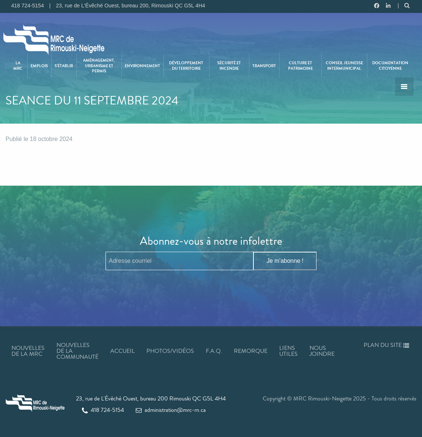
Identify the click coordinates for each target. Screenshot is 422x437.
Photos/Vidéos (170, 351)
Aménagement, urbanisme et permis (99, 65)
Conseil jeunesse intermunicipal (344, 65)
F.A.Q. (214, 351)
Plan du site (386, 345)
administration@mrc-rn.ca (171, 410)
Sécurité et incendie (229, 65)
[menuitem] (18, 66)
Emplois (39, 66)
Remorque (250, 351)
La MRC (18, 65)
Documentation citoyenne (390, 65)
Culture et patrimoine (300, 65)
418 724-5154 (103, 410)
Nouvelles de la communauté (77, 351)
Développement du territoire (186, 65)
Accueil (122, 351)
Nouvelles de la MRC (28, 351)
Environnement (142, 66)
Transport (264, 66)
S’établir (64, 66)
